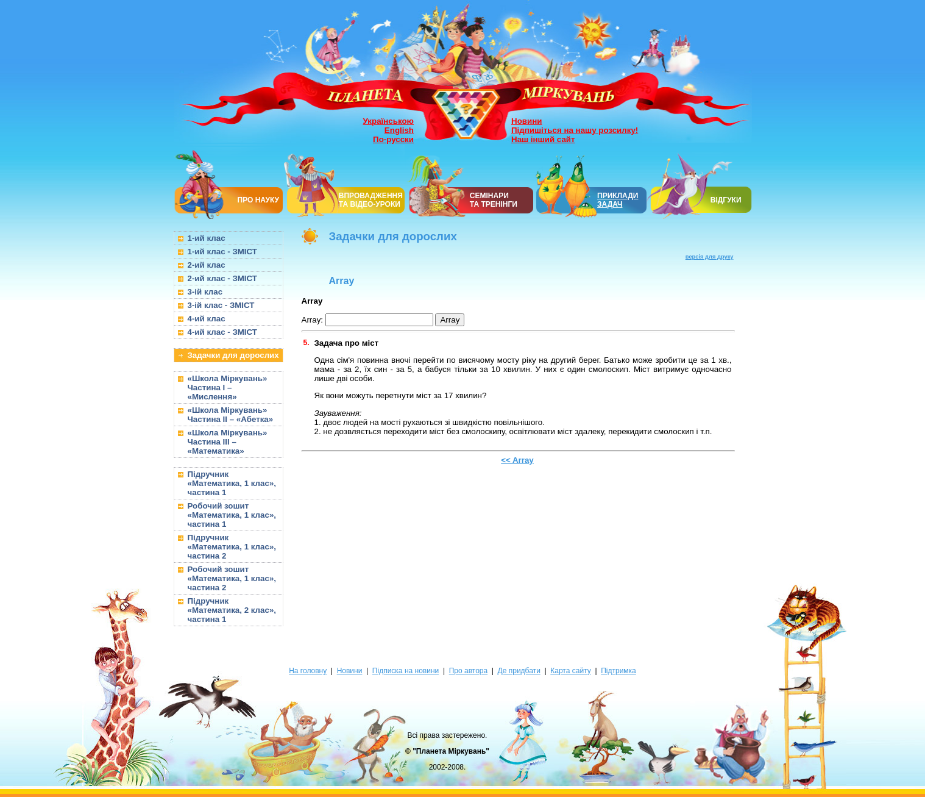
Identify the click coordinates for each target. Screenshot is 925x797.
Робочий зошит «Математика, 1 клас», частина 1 (232, 515)
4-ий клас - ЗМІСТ (223, 332)
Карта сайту (570, 671)
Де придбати (519, 671)
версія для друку (710, 257)
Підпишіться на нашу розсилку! (574, 130)
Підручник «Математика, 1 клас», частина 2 (232, 546)
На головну (308, 671)
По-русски (393, 139)
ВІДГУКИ (726, 200)
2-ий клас (206, 265)
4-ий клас (206, 318)
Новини (526, 121)
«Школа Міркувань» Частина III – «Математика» (228, 442)
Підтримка (618, 671)
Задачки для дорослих (233, 355)
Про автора (468, 671)
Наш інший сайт (543, 139)
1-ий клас (206, 238)
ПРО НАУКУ (259, 200)
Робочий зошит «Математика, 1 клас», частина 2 (232, 578)
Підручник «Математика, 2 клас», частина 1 (232, 610)
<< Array (517, 460)
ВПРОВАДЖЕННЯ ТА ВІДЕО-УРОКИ (371, 200)
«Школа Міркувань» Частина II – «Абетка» (231, 415)
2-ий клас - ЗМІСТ (223, 278)
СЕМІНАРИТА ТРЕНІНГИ (493, 200)
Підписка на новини (405, 671)
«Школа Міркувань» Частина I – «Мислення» (228, 387)
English (399, 130)
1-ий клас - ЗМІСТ (223, 251)
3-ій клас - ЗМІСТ (221, 305)
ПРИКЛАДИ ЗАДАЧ (617, 200)
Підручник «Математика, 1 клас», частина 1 (232, 483)
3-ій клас (205, 291)
